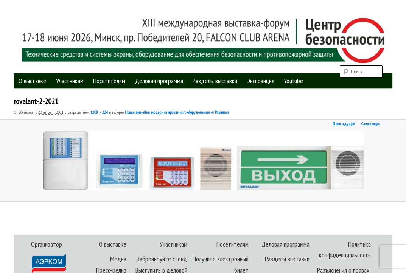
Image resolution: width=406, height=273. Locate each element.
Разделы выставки (215, 80)
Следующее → (373, 123)
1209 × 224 (99, 112)
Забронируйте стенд (162, 258)
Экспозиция (260, 80)
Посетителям (109, 80)
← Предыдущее (341, 123)
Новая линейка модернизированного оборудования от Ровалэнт (177, 112)
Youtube (293, 80)
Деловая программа (159, 80)
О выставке (32, 80)
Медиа (118, 258)
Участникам (70, 80)
